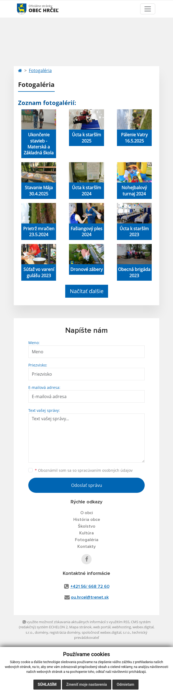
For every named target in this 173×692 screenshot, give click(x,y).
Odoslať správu (86, 485)
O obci (86, 513)
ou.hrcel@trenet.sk (90, 597)
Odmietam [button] (125, 684)
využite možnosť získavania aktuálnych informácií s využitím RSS (76, 621)
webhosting (121, 627)
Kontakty (86, 546)
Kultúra (86, 533)
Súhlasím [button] (47, 684)
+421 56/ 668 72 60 (89, 586)
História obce (86, 519)
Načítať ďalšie (86, 291)
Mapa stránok (80, 627)
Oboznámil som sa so (84, 470)
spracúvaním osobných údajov (105, 470)
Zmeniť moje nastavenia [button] (86, 684)
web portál (101, 627)
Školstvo (86, 526)
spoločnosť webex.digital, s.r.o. (106, 632)
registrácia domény (65, 632)
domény (41, 632)
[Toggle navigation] (147, 9)
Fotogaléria (40, 70)
